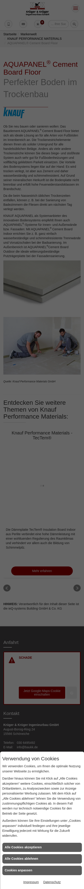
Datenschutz (52, 882)
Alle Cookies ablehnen (21, 858)
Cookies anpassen (18, 870)
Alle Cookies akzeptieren (23, 847)
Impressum (31, 882)
